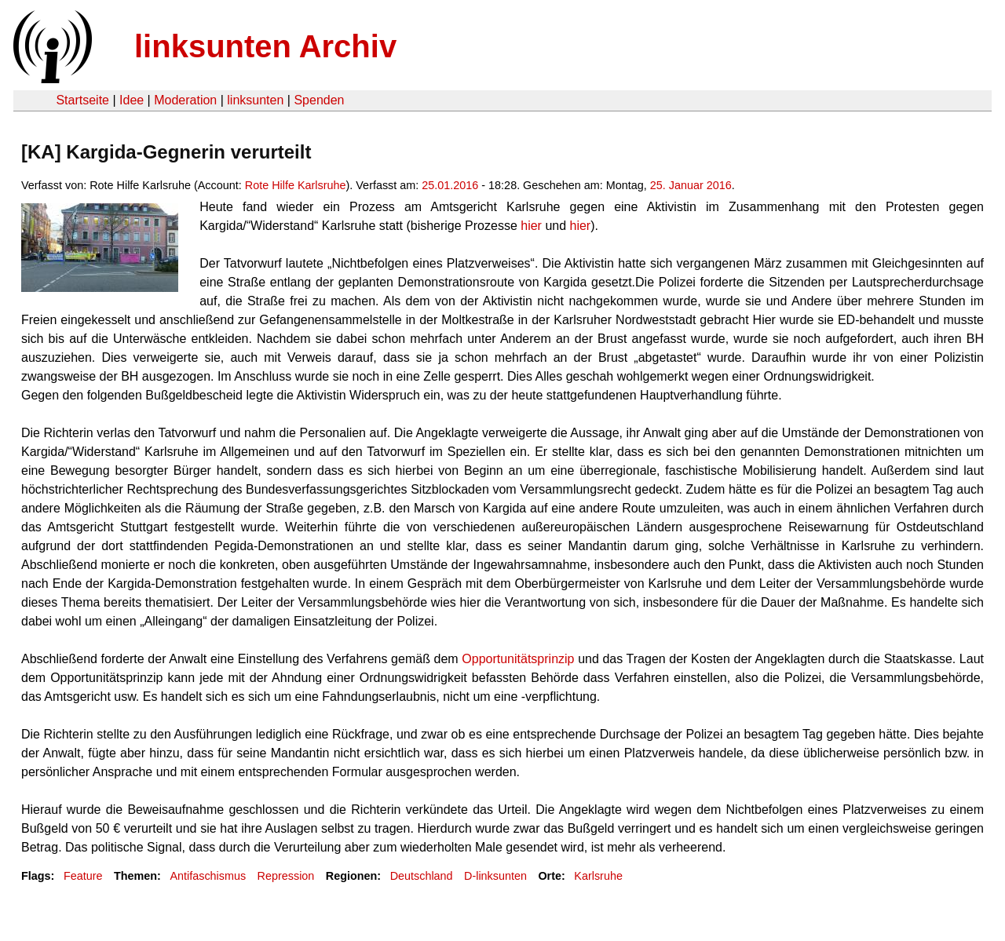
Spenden (319, 100)
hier (533, 225)
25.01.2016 (450, 185)
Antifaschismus (208, 876)
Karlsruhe (598, 876)
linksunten (255, 100)
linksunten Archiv (265, 46)
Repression (286, 876)
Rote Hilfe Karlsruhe (295, 185)
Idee (131, 100)
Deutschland (421, 876)
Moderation (185, 100)
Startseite (82, 100)
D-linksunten (495, 876)
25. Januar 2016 (691, 185)
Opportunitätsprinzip (520, 659)
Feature (83, 876)
